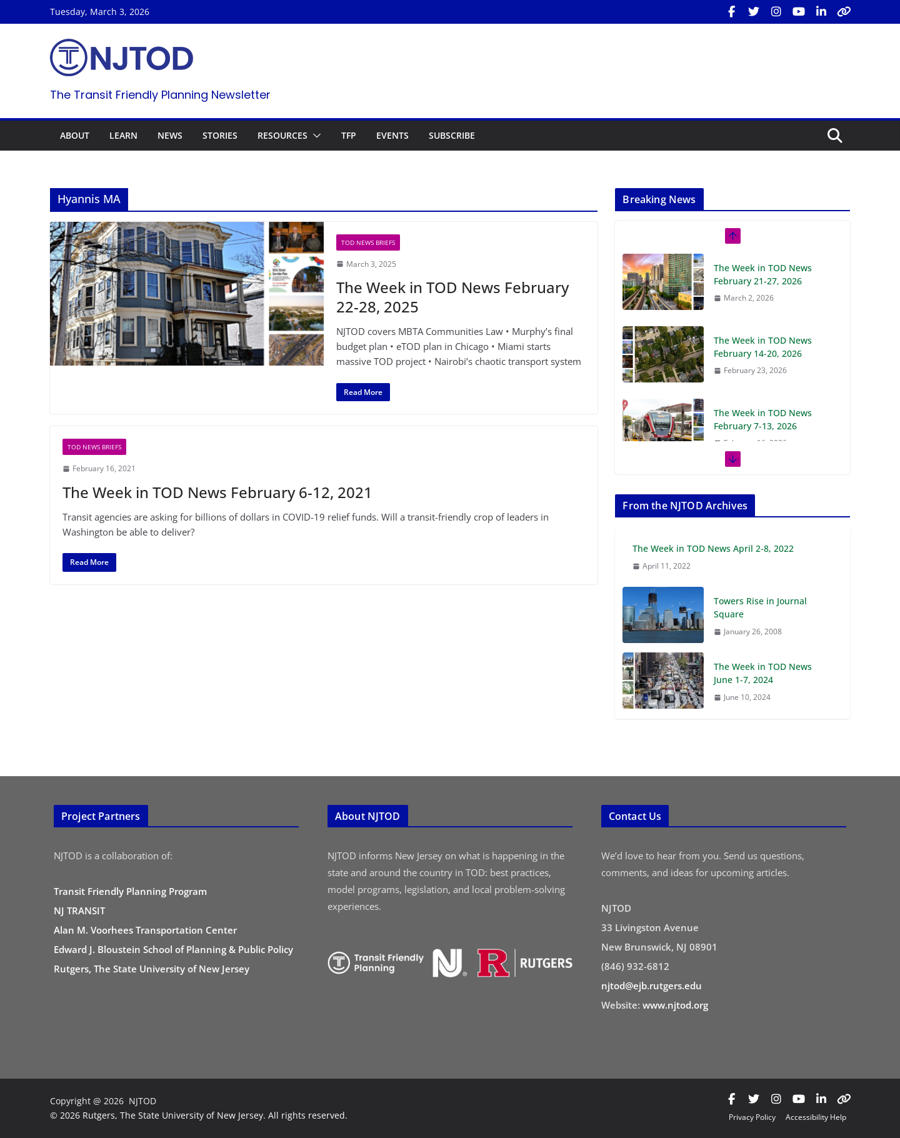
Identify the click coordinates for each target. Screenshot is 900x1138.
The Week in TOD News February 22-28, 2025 (452, 297)
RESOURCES (283, 135)
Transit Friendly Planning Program (130, 891)
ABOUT (74, 135)
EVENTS (392, 135)
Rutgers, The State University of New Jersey (151, 968)
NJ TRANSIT (79, 910)
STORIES (220, 135)
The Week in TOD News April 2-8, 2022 (713, 548)
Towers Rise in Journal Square (760, 607)
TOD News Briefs (368, 242)
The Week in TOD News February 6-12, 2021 (217, 492)
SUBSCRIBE (452, 135)
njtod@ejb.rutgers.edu (651, 985)
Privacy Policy (752, 1117)
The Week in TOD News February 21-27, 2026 (763, 274)
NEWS (170, 135)
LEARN (123, 135)
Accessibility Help (816, 1117)
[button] (314, 135)
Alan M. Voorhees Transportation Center (145, 930)
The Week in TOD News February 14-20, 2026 (763, 346)
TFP (348, 135)
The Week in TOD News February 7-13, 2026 (763, 419)
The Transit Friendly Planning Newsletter (160, 94)
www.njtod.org (675, 1005)
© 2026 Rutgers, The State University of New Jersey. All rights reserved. (199, 1115)
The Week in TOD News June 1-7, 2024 (763, 673)
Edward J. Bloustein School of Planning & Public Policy (173, 949)
